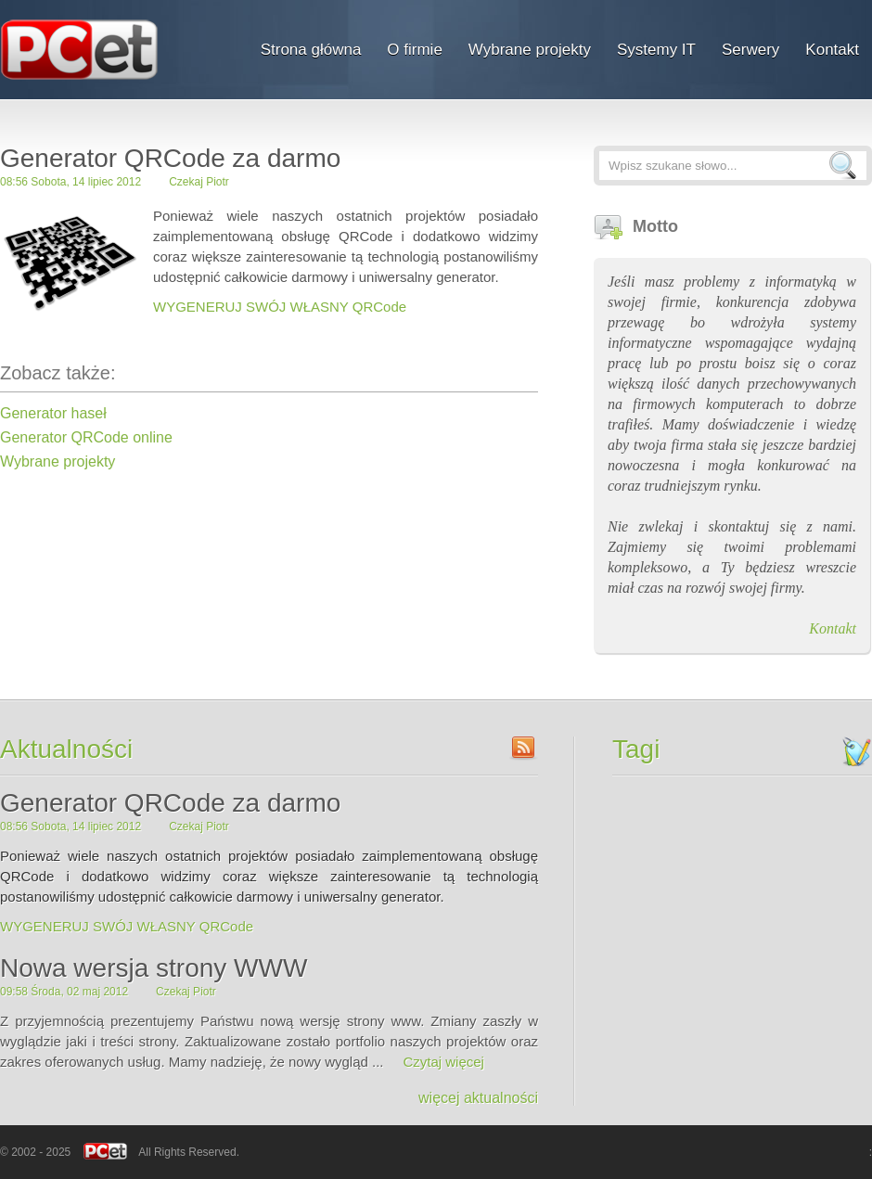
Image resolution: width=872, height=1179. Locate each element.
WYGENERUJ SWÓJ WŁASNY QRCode (279, 306)
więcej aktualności (478, 1098)
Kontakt (832, 628)
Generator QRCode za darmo (170, 802)
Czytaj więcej (443, 1062)
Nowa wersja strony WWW (153, 968)
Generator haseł (53, 413)
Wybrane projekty (57, 461)
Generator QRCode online (86, 437)
